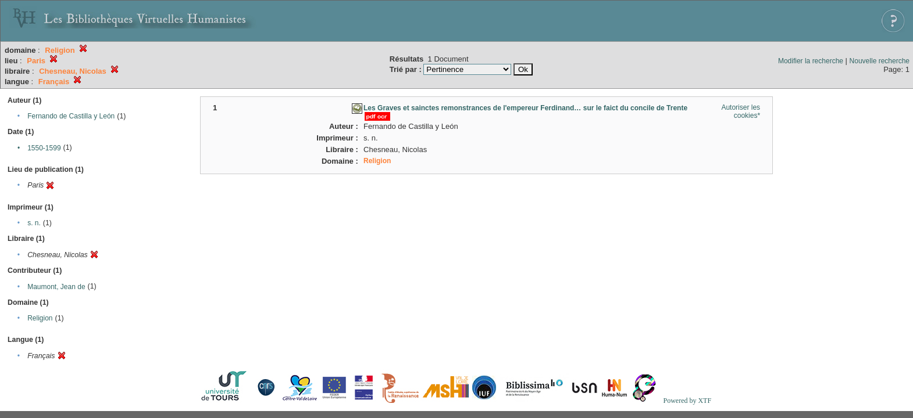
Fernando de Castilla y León (71, 116)
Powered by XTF (687, 401)
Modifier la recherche (810, 61)
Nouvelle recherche (880, 61)
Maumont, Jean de (56, 287)
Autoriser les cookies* (740, 111)
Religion (39, 318)
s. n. (34, 223)
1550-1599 (43, 148)
